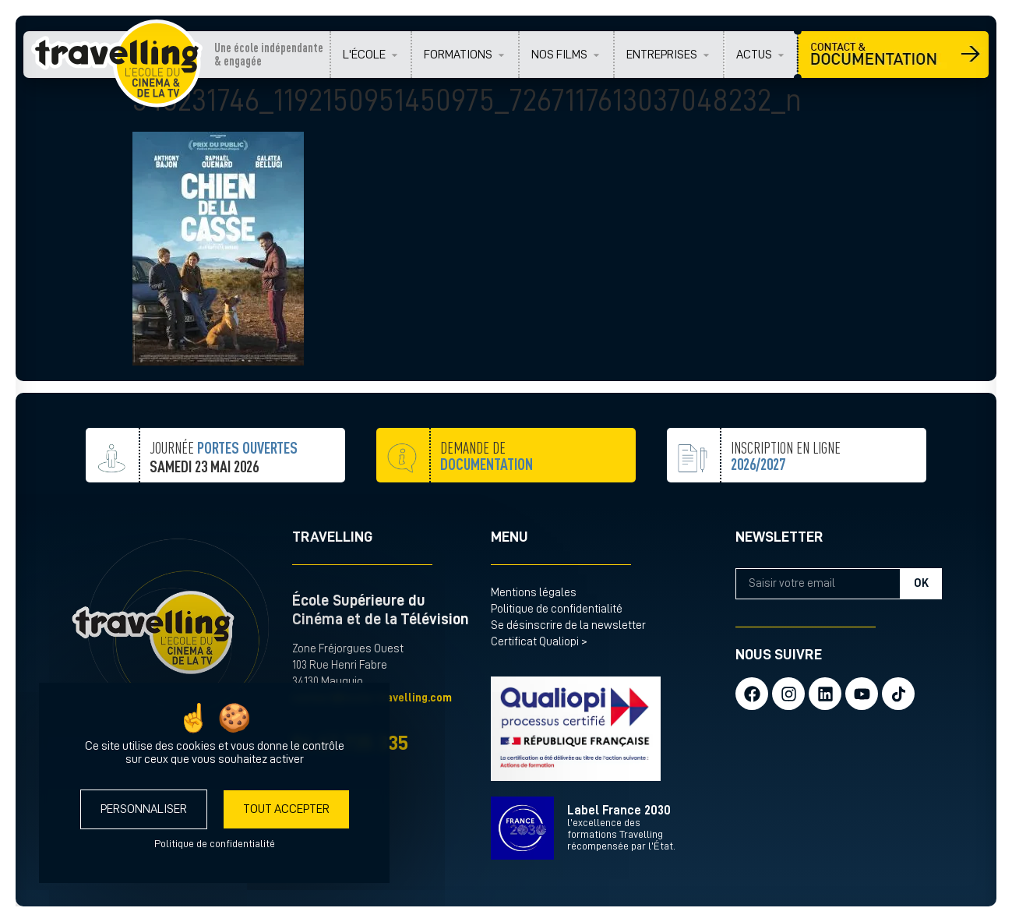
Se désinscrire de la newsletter (568, 625)
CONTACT (893, 54)
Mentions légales (534, 593)
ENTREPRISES (661, 54)
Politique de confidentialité (556, 609)
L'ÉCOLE (364, 54)
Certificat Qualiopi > (539, 642)
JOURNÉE (224, 468)
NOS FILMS (559, 54)
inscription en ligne (786, 494)
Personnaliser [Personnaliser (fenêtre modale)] (143, 809)
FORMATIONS (458, 54)
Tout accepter (286, 809)
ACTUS (754, 54)
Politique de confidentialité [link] (214, 843)
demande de (486, 482)
